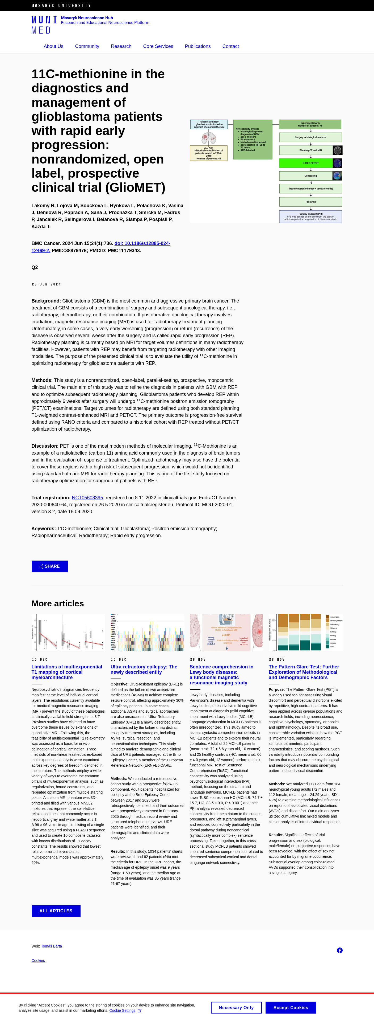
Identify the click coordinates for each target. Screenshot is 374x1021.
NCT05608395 (87, 497)
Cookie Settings (125, 1012)
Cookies (38, 960)
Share (50, 566)
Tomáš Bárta (51, 946)
